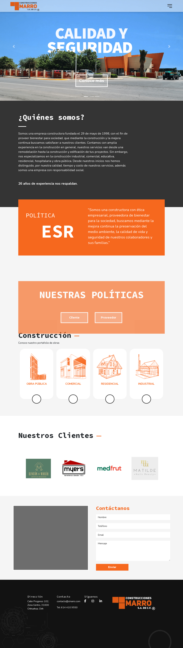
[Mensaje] (133, 551)
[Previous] (20, 468)
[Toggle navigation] (170, 6)
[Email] (133, 535)
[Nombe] (133, 517)
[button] (13, 46)
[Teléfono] (133, 526)
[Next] (163, 468)
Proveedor (108, 338)
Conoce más (91, 80)
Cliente (74, 338)
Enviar (112, 567)
